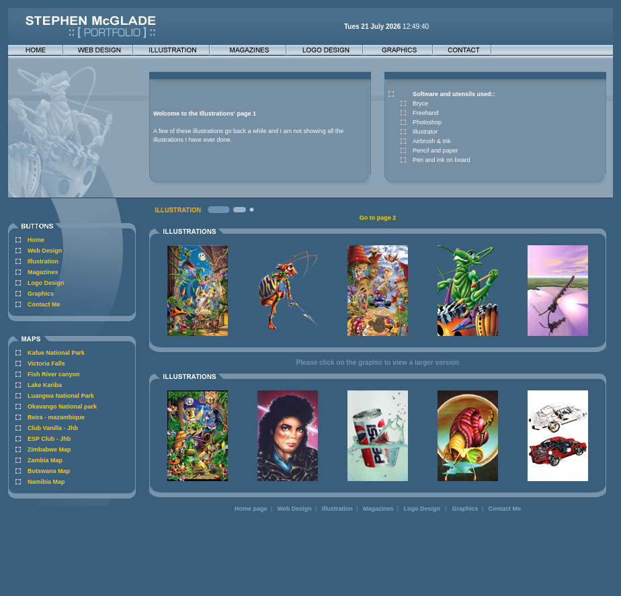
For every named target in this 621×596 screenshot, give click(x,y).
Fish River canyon (54, 374)
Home (36, 240)
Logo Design (46, 283)
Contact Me (44, 304)
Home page (251, 508)
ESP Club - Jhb (49, 438)
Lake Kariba (45, 385)
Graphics (41, 293)
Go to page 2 (378, 217)
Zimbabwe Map (49, 449)
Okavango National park (62, 406)
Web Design (45, 250)
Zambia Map (45, 460)
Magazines (43, 272)
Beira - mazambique (56, 417)
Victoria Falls (46, 363)
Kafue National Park (56, 352)
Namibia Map (46, 481)
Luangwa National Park (61, 395)
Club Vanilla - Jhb (53, 428)
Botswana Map (49, 471)
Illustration (43, 261)
